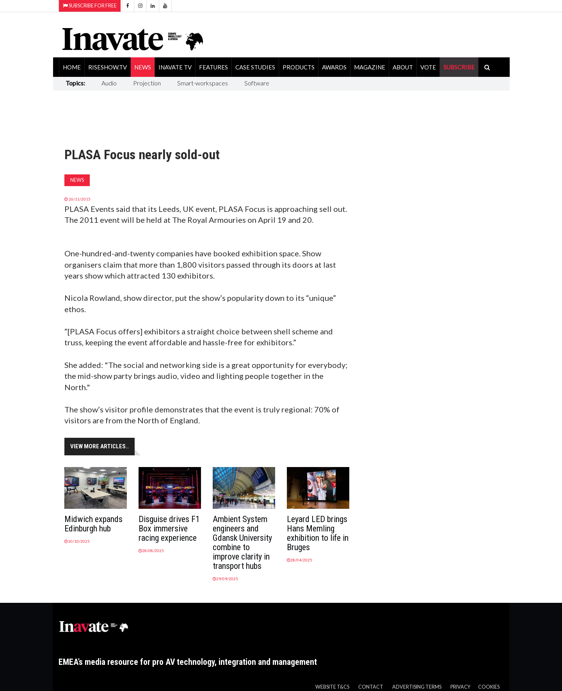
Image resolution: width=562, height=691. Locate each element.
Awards (334, 67)
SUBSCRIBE (459, 67)
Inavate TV (175, 67)
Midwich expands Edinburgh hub (93, 523)
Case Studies (255, 67)
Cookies (489, 687)
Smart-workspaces (202, 83)
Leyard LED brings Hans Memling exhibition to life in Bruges (318, 533)
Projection (147, 83)
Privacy (460, 687)
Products (299, 67)
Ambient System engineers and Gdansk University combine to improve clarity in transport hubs (242, 542)
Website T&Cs (332, 687)
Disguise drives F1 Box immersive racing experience (169, 528)
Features (213, 67)
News (142, 67)
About (403, 67)
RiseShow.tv (107, 67)
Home (72, 67)
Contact (370, 687)
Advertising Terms (416, 687)
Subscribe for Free (90, 6)
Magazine (369, 67)
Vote (428, 67)
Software (256, 83)
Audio (109, 83)
